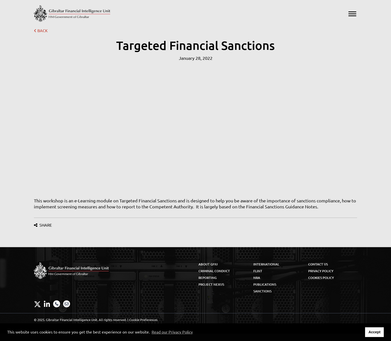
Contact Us (318, 264)
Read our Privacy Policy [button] (172, 332)
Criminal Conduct (214, 271)
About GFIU (208, 264)
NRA (256, 277)
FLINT (257, 271)
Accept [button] (375, 332)
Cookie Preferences (143, 320)
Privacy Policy (320, 271)
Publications (264, 284)
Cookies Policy (321, 277)
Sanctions (262, 291)
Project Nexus (211, 284)
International (266, 264)
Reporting (207, 277)
